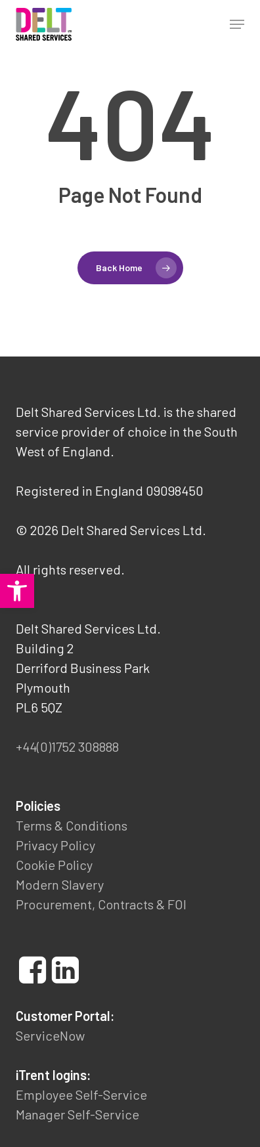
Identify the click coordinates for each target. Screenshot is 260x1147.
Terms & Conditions (71, 825)
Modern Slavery (60, 884)
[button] (17, 591)
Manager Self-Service (77, 1114)
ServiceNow (50, 1035)
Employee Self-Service (81, 1094)
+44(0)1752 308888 (67, 746)
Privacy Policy (55, 845)
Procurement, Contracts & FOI (101, 904)
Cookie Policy (54, 865)
